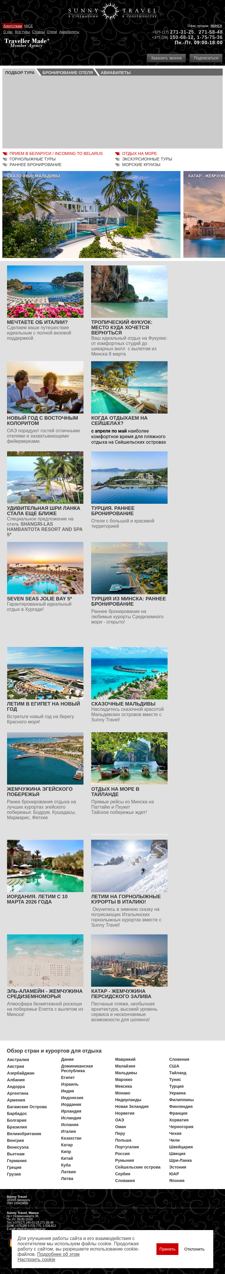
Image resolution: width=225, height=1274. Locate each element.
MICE (28, 26)
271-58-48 (211, 32)
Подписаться (206, 58)
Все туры (22, 32)
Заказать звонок (166, 58)
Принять (167, 1249)
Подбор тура (20, 72)
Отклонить (194, 1249)
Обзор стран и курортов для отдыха (54, 1051)
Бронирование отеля (67, 72)
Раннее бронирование (36, 165)
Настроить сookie (36, 1259)
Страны (38, 32)
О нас (8, 32)
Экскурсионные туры (147, 159)
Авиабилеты (69, 32)
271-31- (179, 32)
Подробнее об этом (58, 1254)
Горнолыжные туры (33, 159)
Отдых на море (139, 153)
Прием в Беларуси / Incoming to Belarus (56, 153)
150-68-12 (182, 37)
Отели (52, 32)
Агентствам (12, 26)
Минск (216, 26)
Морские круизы (141, 165)
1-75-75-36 (210, 37)
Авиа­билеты (116, 72)
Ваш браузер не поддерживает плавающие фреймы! (112, 111)
